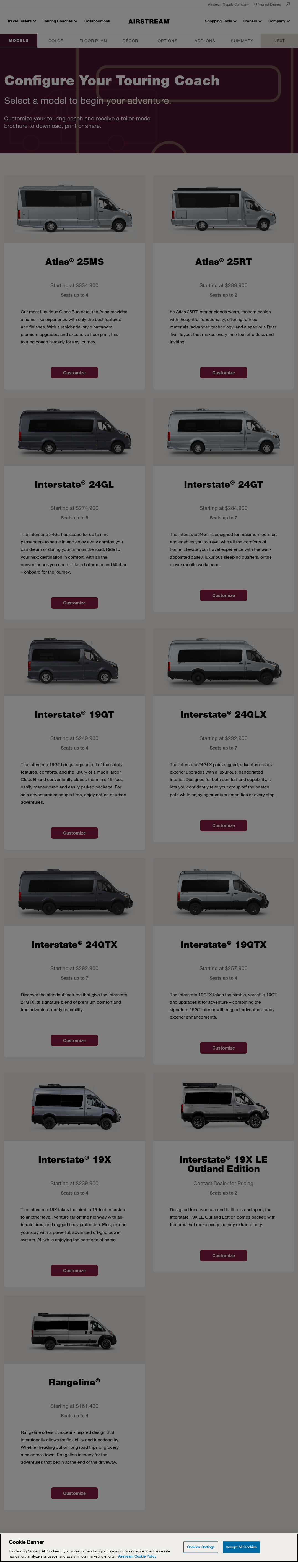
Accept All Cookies (241, 1547)
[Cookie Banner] (149, 1547)
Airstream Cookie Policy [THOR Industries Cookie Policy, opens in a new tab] (137, 1556)
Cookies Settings (201, 1547)
